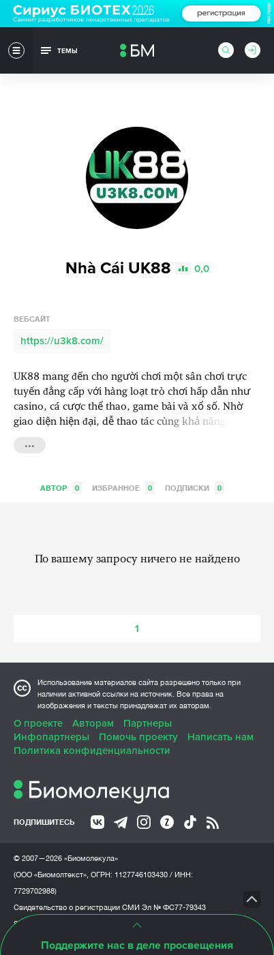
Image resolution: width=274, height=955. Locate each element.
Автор (61, 487)
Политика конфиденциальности (92, 750)
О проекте (38, 723)
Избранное (123, 487)
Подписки (194, 487)
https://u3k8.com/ (62, 341)
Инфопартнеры (51, 737)
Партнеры (147, 723)
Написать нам (220, 737)
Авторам (93, 723)
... (30, 444)
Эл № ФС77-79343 (174, 907)
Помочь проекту (138, 737)
